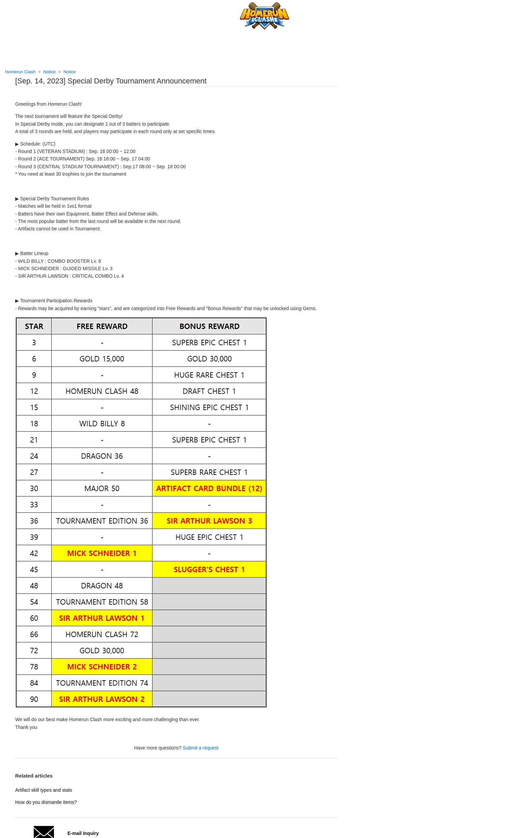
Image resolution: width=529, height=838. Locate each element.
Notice (49, 71)
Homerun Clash (20, 71)
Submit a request (201, 748)
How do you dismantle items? (46, 802)
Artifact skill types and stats (43, 790)
